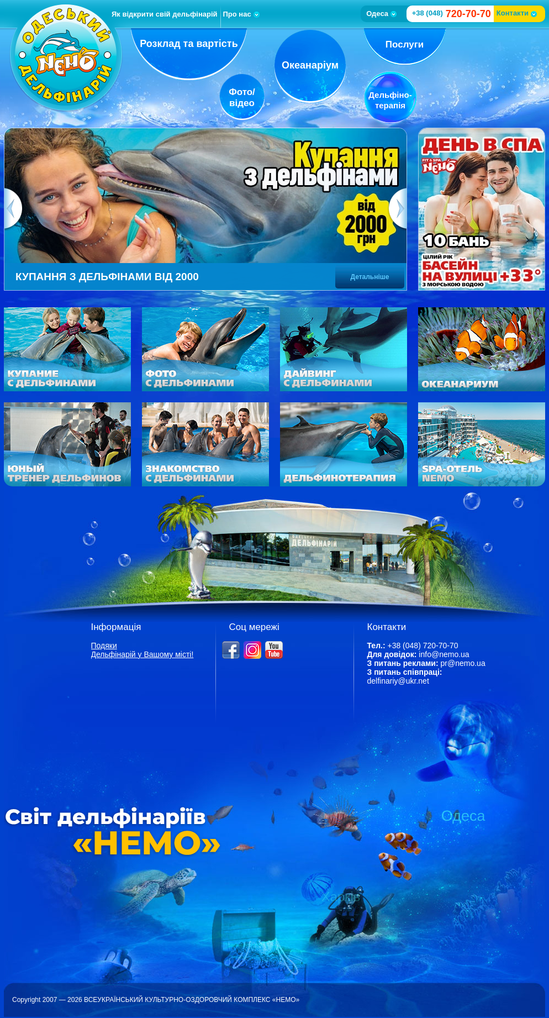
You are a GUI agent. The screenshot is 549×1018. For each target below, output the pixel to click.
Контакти (517, 13)
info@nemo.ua (444, 654)
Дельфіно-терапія (389, 100)
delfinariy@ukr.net (398, 680)
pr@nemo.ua (463, 663)
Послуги (405, 44)
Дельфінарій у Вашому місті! (142, 654)
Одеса (381, 13)
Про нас (241, 14)
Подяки (104, 645)
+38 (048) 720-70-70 (422, 645)
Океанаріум (310, 65)
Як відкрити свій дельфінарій (165, 14)
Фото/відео (242, 97)
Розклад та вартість (189, 43)
